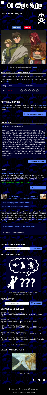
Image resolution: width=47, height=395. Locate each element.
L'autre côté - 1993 (23, 363)
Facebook (13, 389)
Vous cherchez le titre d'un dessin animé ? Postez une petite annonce (23, 275)
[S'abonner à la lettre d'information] (17, 303)
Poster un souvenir (37, 161)
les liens (19, 221)
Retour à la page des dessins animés (16, 202)
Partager (16, 27)
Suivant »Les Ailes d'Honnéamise (29, 197)
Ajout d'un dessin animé (19, 313)
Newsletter (33, 389)
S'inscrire (36, 303)
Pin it (27, 27)
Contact (14, 392)
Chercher (36, 249)
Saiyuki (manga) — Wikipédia (12, 173)
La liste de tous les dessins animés (15, 206)
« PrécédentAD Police (13, 197)
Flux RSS (31, 392)
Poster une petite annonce (34, 114)
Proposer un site (38, 188)
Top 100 (5, 81)
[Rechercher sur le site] (17, 248)
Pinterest (23, 389)
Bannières (22, 392)
